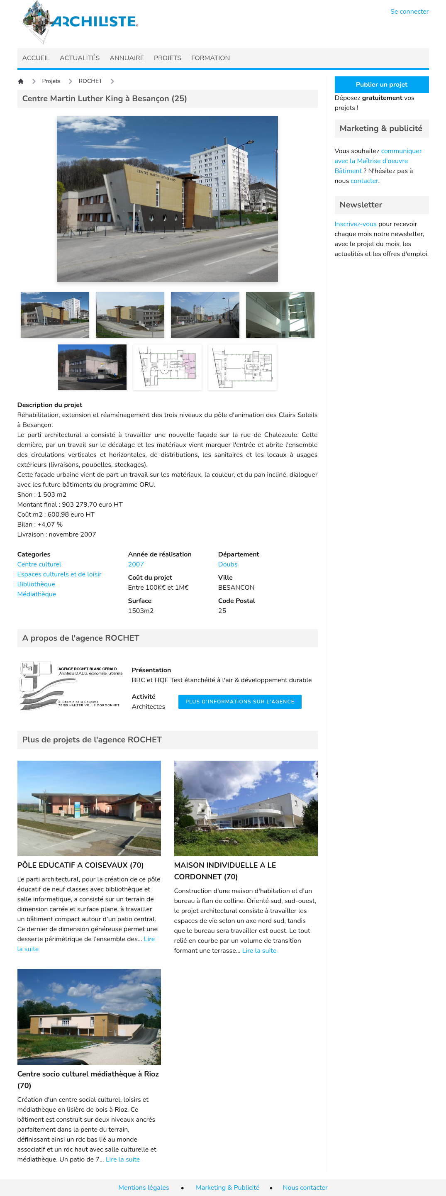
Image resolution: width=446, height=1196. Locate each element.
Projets (51, 81)
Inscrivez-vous (356, 224)
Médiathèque (36, 594)
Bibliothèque (36, 584)
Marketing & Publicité (227, 1187)
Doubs (228, 564)
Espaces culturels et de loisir (59, 574)
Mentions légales (143, 1187)
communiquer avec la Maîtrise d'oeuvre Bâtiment (378, 161)
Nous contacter (305, 1187)
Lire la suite (259, 950)
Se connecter (409, 11)
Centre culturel (39, 564)
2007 (136, 564)
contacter (364, 181)
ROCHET (90, 81)
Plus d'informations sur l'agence (240, 701)
